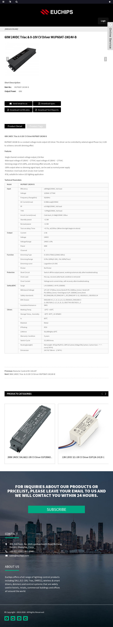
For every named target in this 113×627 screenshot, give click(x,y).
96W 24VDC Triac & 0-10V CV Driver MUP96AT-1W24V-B (32, 374)
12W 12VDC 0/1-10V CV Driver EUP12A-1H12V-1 (83, 457)
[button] (105, 59)
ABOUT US (12, 567)
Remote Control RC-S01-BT (25, 371)
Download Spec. (48, 103)
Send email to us (20, 103)
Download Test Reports (48, 110)
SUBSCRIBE (56, 509)
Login (103, 21)
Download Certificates (20, 110)
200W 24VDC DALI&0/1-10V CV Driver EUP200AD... (30, 457)
